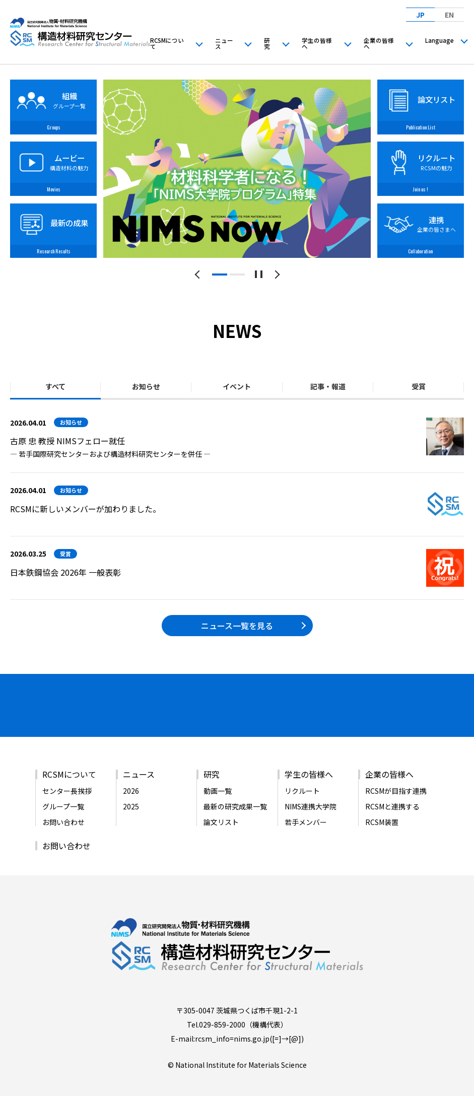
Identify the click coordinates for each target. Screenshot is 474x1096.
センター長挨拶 (67, 777)
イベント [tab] (237, 386)
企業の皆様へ (379, 43)
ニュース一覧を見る (237, 626)
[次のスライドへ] (275, 274)
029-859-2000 (222, 1011)
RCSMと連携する (392, 793)
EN (449, 14)
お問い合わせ (63, 808)
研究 (267, 43)
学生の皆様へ (317, 43)
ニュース (224, 43)
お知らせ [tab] (146, 386)
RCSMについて (167, 43)
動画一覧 (218, 777)
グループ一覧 (63, 793)
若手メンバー (306, 808)
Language (439, 40)
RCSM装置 (381, 808)
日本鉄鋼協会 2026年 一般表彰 (65, 572)
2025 (131, 793)
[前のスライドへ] (198, 274)
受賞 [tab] (419, 386)
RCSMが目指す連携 (396, 777)
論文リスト (221, 808)
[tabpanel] (237, 169)
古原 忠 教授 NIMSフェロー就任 (67, 441)
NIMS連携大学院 (310, 793)
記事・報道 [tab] (328, 386)
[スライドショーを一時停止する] (258, 274)
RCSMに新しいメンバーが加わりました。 (85, 509)
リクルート (302, 777)
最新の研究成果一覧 (235, 793)
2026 (131, 777)
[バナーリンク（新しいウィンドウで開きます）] (51, 709)
